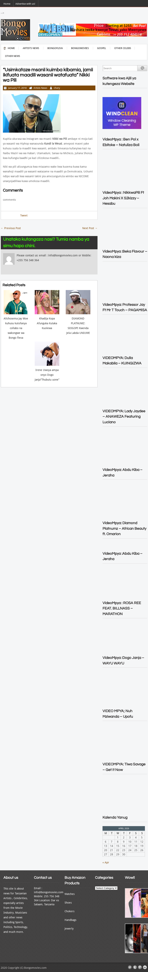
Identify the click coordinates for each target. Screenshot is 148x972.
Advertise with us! (25, 3)
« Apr (106, 862)
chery (57, 87)
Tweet (24, 215)
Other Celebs (122, 48)
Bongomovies (80, 48)
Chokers (69, 911)
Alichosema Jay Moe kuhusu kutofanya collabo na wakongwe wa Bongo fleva (16, 328)
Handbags (70, 919)
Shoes (68, 902)
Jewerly (69, 928)
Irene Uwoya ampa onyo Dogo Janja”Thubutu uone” (47, 374)
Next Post (90, 228)
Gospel (101, 48)
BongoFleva (55, 48)
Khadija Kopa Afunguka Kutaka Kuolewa (47, 323)
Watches (70, 894)
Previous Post (11, 228)
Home (6, 3)
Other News (12, 56)
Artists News (31, 48)
